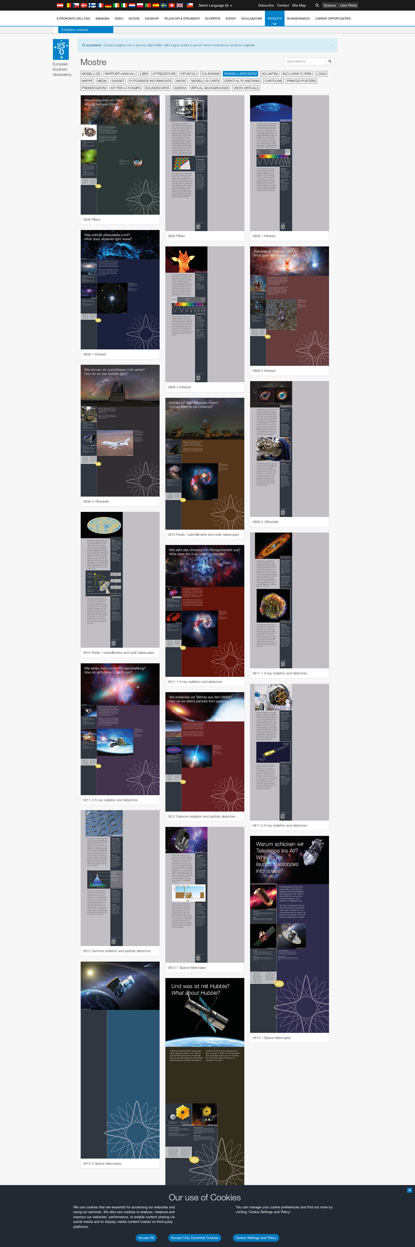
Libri (144, 74)
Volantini (269, 74)
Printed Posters (301, 81)
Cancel (84, 931)
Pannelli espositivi (240, 74)
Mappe (87, 81)
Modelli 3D (91, 74)
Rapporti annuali (120, 74)
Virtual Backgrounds (210, 88)
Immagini (102, 18)
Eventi (231, 18)
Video (119, 18)
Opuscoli (189, 74)
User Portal (348, 5)
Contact (283, 5)
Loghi (321, 74)
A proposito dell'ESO (73, 18)
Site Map (299, 5)
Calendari (210, 74)
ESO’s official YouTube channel (166, 741)
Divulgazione (251, 18)
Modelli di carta (205, 81)
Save (58, 931)
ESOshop (152, 18)
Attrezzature (164, 74)
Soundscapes (157, 88)
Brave (61, 833)
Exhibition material (70, 30)
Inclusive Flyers (297, 74)
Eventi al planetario (242, 81)
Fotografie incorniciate (150, 81)
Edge (61, 843)
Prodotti (275, 21)
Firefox (62, 848)
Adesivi (180, 88)
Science (330, 5)
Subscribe (266, 5)
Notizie (134, 18)
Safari (61, 853)
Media (102, 81)
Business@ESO (298, 18)
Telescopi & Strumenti (182, 18)
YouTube (53, 741)
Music (181, 81)
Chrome (63, 838)
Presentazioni (94, 88)
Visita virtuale (246, 88)
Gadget (118, 81)
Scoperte (212, 18)
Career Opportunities (333, 18)
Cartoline (273, 81)
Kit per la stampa (126, 88)
